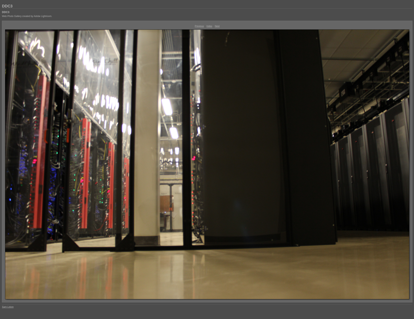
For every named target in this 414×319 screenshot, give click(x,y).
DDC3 (7, 6)
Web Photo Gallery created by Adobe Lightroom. (27, 16)
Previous (199, 26)
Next (217, 26)
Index (209, 26)
